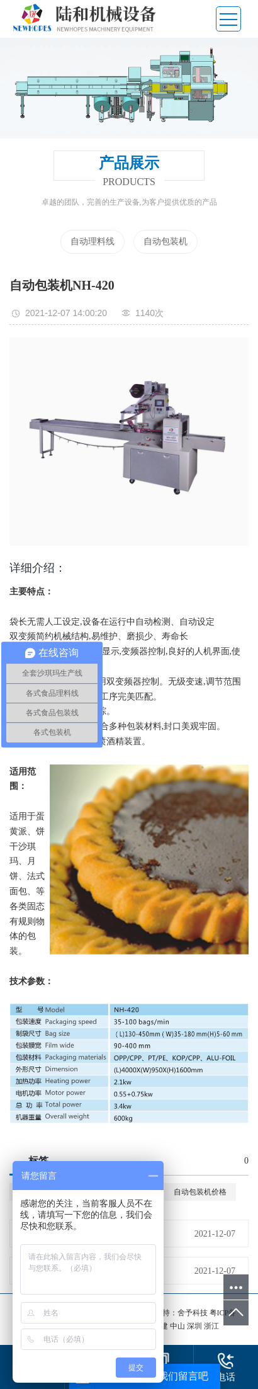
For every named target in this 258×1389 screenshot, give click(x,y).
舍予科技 (192, 1312)
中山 (178, 1326)
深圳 (195, 1326)
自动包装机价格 (200, 1192)
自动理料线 (92, 241)
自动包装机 (165, 241)
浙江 (211, 1326)
